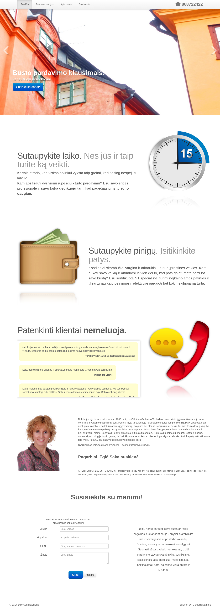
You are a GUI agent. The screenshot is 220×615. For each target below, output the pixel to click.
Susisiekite (84, 4)
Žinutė (43, 554)
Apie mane (66, 4)
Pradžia (25, 4)
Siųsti (75, 575)
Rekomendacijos (45, 4)
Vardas (43, 529)
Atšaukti (90, 574)
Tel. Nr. (43, 546)
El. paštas (42, 537)
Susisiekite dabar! (28, 87)
